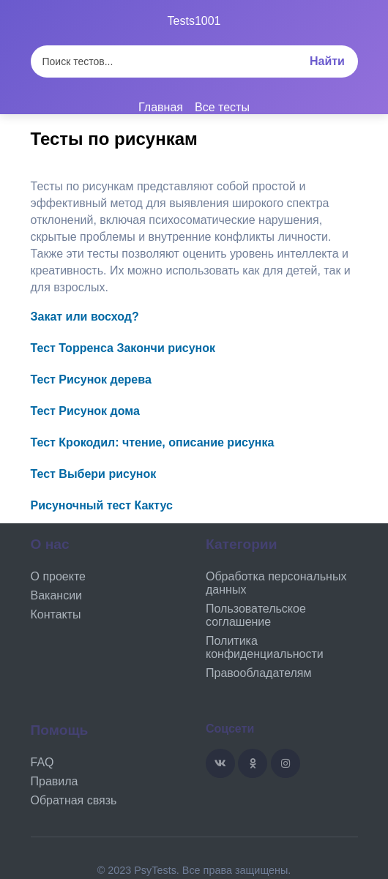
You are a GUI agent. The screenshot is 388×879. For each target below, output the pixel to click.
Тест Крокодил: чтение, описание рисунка (153, 442)
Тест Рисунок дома (85, 411)
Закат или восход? (85, 316)
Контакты (56, 614)
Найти (327, 61)
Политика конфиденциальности (265, 647)
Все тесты (222, 107)
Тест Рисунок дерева (91, 379)
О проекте (58, 576)
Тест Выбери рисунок (94, 474)
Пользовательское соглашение (256, 615)
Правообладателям (259, 673)
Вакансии (57, 595)
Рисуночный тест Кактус (102, 505)
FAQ (42, 762)
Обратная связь (74, 800)
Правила (54, 781)
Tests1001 (194, 21)
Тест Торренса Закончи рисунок (123, 348)
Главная (160, 107)
